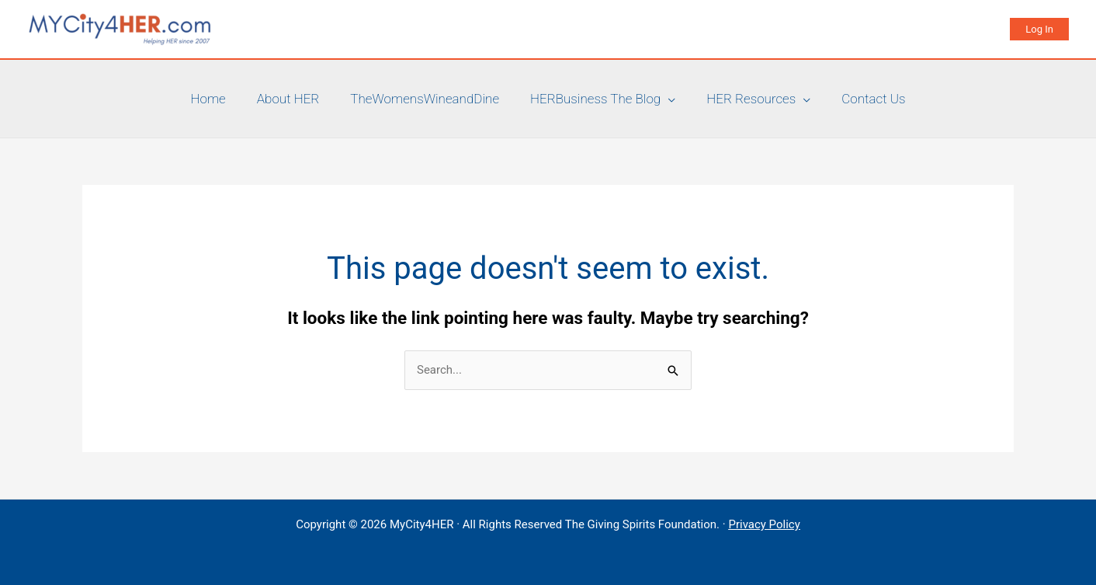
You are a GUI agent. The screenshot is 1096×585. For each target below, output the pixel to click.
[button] (1039, 29)
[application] (668, 98)
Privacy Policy (763, 524)
